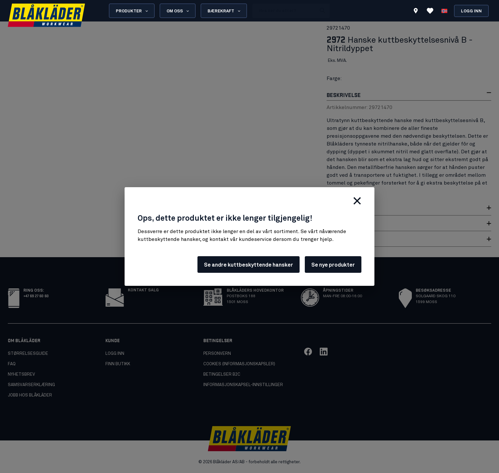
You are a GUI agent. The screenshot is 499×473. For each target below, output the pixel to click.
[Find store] (416, 12)
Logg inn (471, 11)
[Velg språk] (444, 11)
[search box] (284, 10)
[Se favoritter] (430, 11)
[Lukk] (357, 201)
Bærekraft (224, 11)
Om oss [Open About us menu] (178, 11)
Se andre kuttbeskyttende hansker (248, 265)
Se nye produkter (333, 265)
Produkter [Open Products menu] (132, 11)
